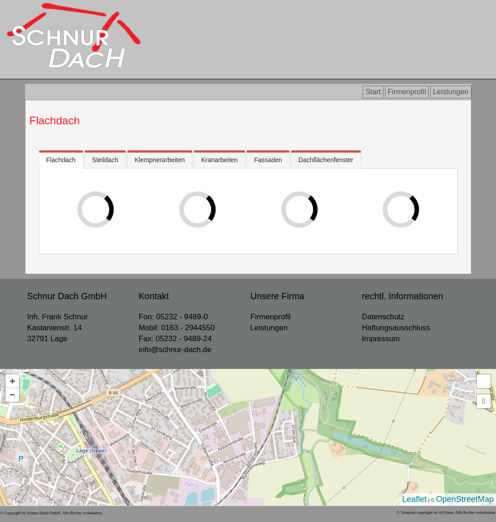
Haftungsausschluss (396, 327)
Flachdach (55, 120)
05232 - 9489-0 (182, 316)
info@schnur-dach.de (175, 349)
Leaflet (414, 499)
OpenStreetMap (465, 499)
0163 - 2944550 (188, 327)
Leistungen (450, 92)
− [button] (12, 394)
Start (373, 92)
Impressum (381, 338)
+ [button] (12, 381)
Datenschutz (383, 316)
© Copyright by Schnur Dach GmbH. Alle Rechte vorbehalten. (51, 513)
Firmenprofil (407, 92)
